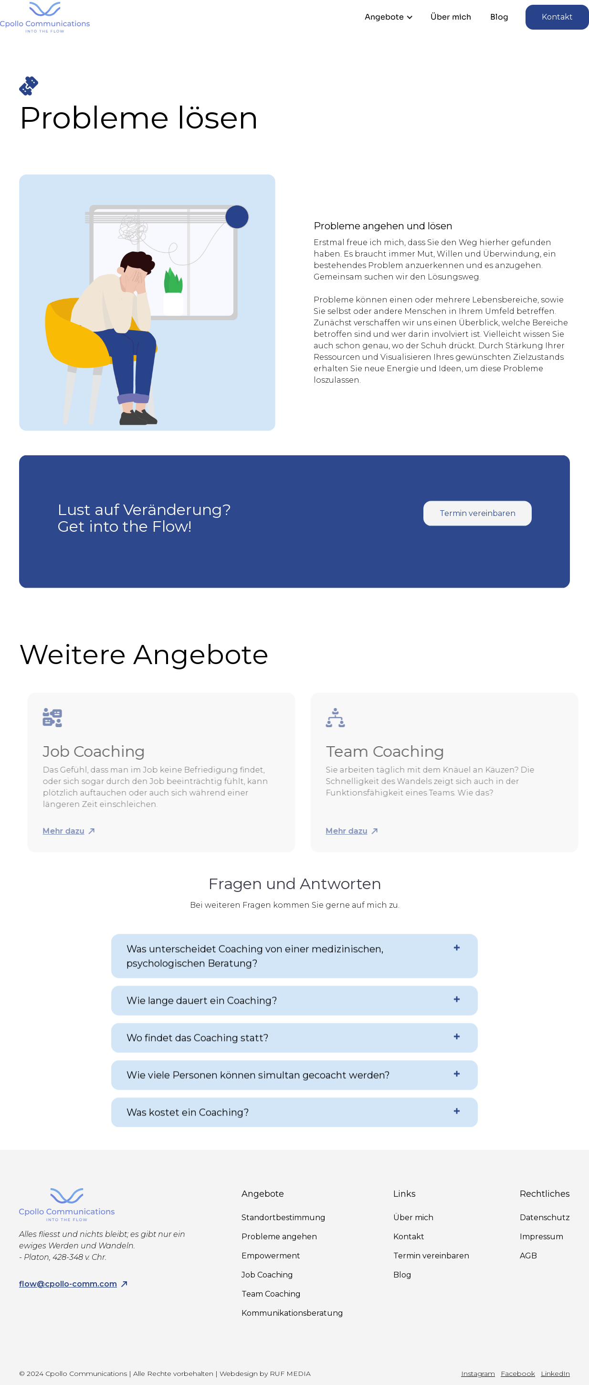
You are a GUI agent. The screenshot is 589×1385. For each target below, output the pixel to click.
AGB (528, 1255)
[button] (389, 17)
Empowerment (271, 1255)
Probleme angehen (279, 1236)
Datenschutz (545, 1217)
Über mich (451, 17)
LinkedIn (555, 1373)
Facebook (518, 1373)
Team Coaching (271, 1294)
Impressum (541, 1236)
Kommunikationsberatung (292, 1313)
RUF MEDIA (290, 1373)
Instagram (478, 1373)
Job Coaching (267, 1274)
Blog (499, 17)
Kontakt (557, 16)
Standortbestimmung (284, 1217)
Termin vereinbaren (477, 521)
